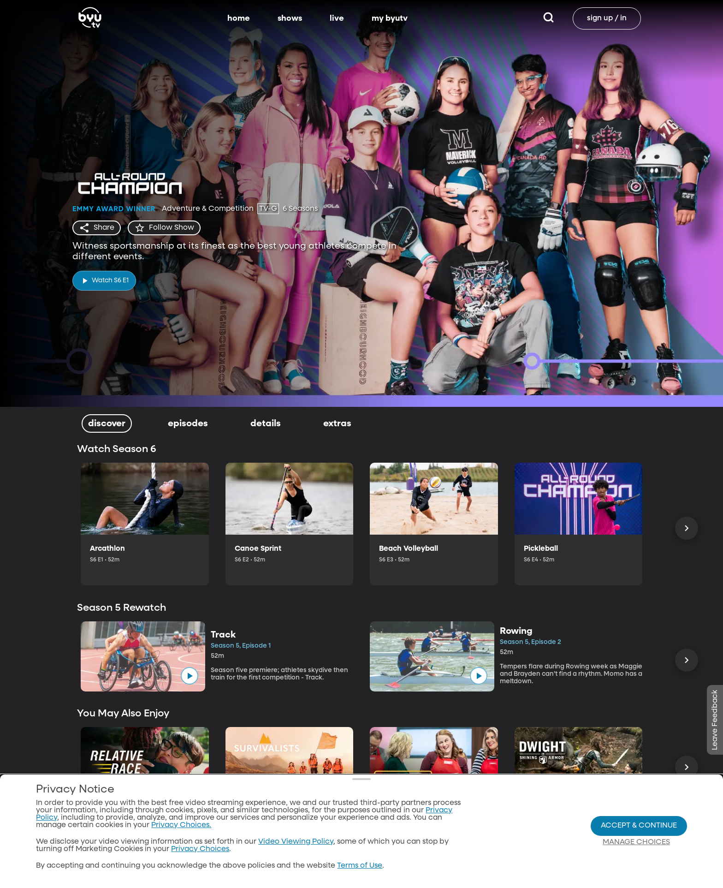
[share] (96, 228)
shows (290, 18)
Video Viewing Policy (295, 851)
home (238, 18)
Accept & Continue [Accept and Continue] (639, 835)
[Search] (548, 18)
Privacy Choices (200, 858)
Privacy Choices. (181, 834)
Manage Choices (636, 851)
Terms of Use (359, 875)
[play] (104, 281)
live (337, 18)
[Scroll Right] (686, 528)
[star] (164, 228)
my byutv (390, 18)
